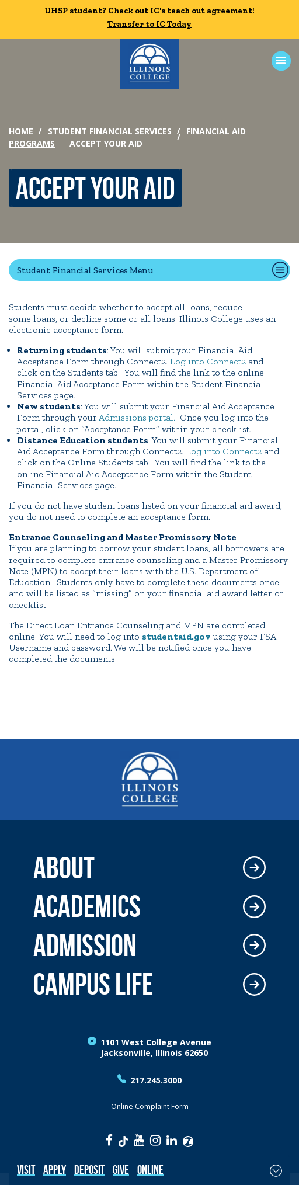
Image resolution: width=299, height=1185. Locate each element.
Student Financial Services (110, 131)
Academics (87, 906)
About (64, 868)
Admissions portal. (137, 417)
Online (150, 1169)
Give (121, 1169)
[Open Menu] (277, 61)
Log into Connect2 (208, 361)
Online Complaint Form (150, 1106)
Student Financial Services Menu (85, 270)
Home (21, 131)
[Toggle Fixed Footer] (276, 1170)
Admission (85, 945)
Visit (26, 1169)
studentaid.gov (176, 636)
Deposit (89, 1169)
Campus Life (93, 984)
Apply (54, 1169)
